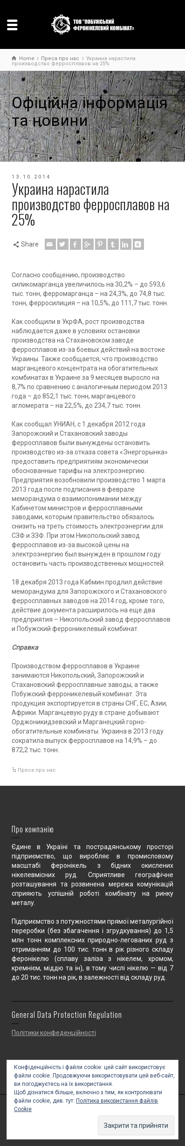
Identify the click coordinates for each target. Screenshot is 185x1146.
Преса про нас (37, 770)
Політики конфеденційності (54, 1032)
